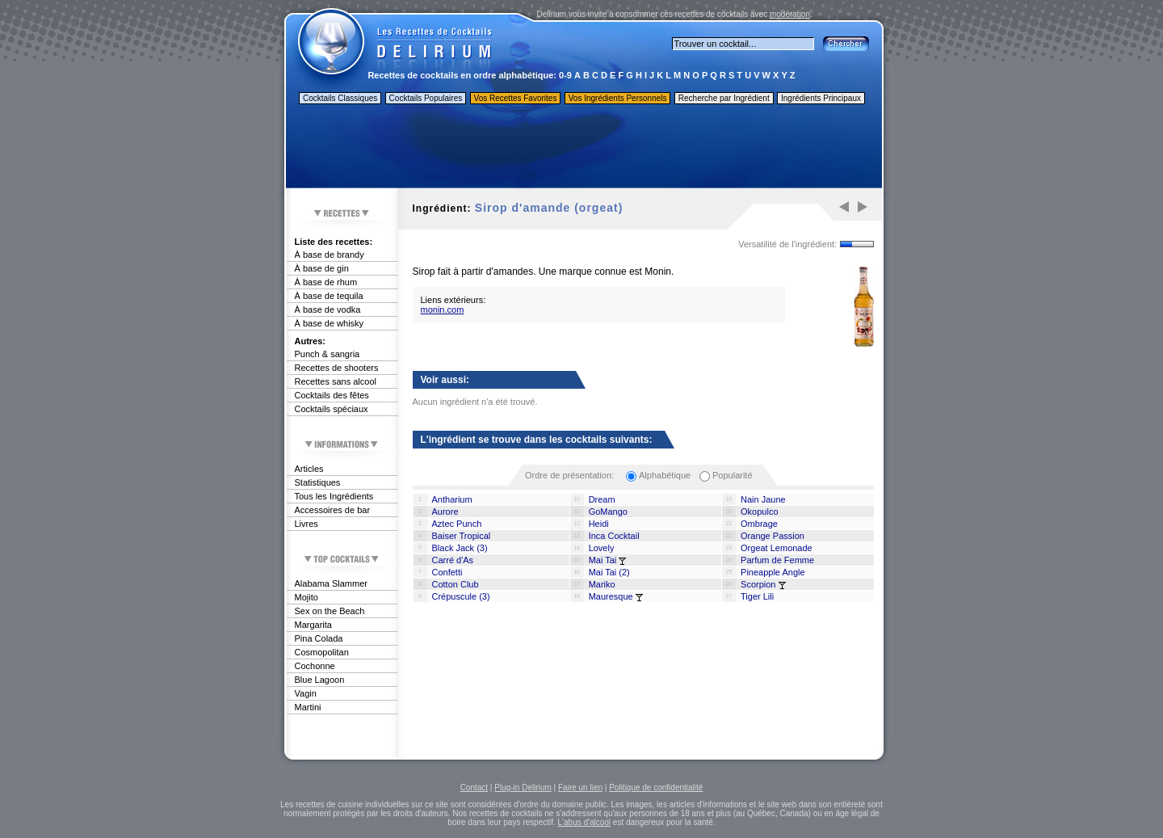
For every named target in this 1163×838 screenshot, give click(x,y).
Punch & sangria (327, 354)
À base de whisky (329, 323)
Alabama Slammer (331, 583)
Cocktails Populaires (426, 98)
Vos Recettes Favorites (515, 98)
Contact (474, 787)
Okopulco (759, 511)
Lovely (602, 548)
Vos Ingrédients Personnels (618, 98)
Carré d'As (453, 560)
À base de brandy (329, 254)
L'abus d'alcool (584, 822)
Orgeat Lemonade (776, 548)
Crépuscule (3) (461, 596)
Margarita (313, 625)
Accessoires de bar (333, 510)
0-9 (565, 75)
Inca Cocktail (614, 536)
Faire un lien (580, 787)
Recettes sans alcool (336, 381)
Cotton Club (455, 584)
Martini (308, 707)
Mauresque (611, 596)
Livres (306, 523)
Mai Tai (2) (609, 572)
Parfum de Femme (777, 560)
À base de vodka (328, 309)
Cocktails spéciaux (331, 409)
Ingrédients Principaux (821, 98)
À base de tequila (329, 296)
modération (790, 14)
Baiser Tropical (461, 536)
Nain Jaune (763, 499)
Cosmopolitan (322, 652)
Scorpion (758, 584)
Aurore (445, 511)
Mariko (602, 584)
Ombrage (759, 523)
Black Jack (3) (460, 548)
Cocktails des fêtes (332, 395)
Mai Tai (603, 560)
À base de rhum (326, 282)
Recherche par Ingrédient (724, 98)
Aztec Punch (457, 523)
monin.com (442, 309)
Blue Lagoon (320, 679)
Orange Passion (772, 536)
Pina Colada (319, 638)
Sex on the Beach (330, 611)
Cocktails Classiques (340, 98)
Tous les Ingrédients (334, 496)
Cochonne (315, 666)
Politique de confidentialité (656, 787)
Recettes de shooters (337, 368)
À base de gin (322, 268)
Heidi (599, 523)
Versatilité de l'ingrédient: (787, 244)
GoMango (608, 511)
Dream (602, 499)
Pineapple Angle (773, 572)
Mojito (306, 597)
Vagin (306, 693)
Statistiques (318, 482)
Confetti (447, 572)
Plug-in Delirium (523, 787)
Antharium (452, 499)
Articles (309, 469)
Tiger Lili (757, 596)
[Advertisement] (583, 148)
